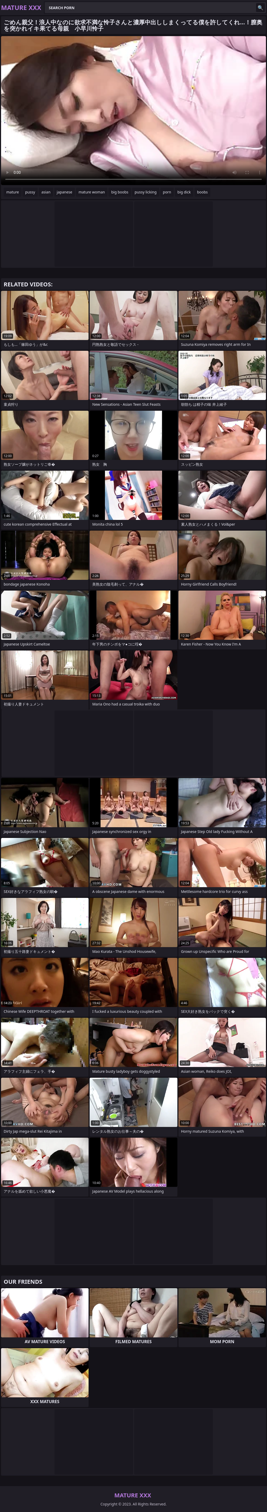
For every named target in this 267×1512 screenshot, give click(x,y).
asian (46, 192)
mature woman (92, 192)
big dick (184, 192)
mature (12, 192)
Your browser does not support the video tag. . (133, 110)
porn (167, 192)
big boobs (119, 192)
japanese (64, 192)
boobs (202, 192)
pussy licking (146, 192)
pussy (30, 192)
